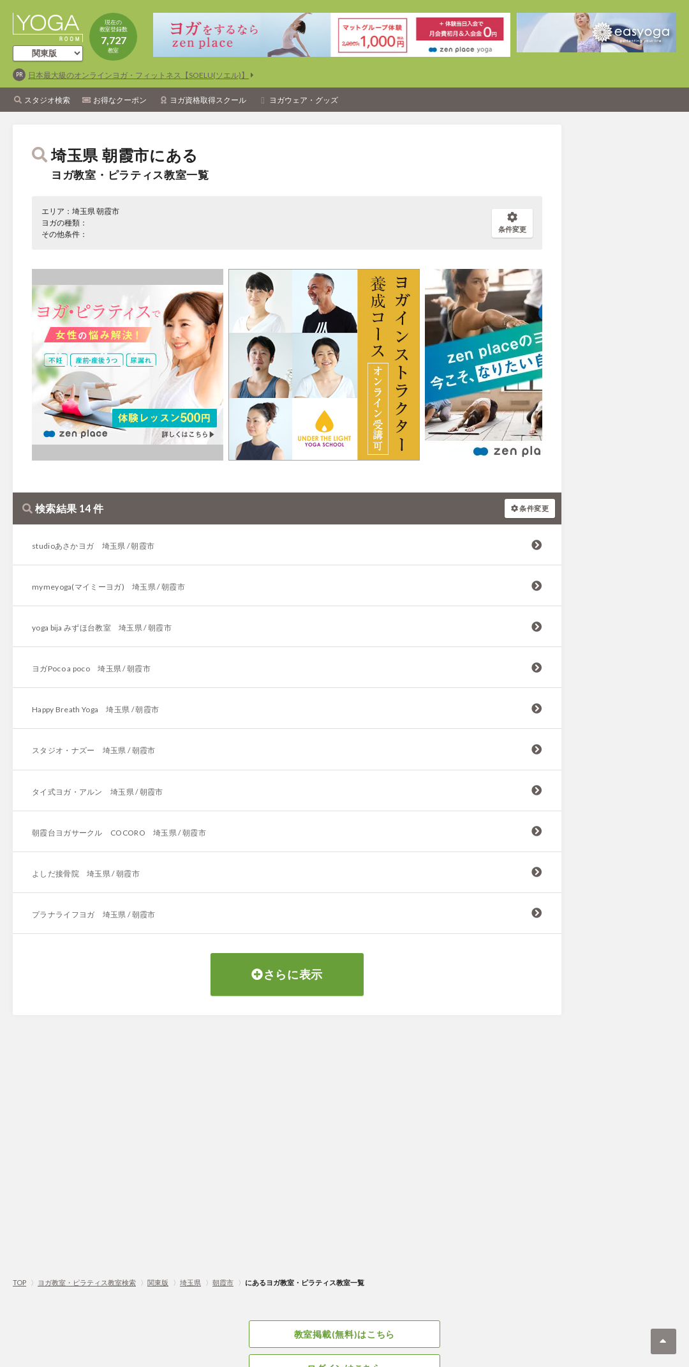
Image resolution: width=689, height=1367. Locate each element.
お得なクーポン (120, 100)
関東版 (157, 1282)
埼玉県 (190, 1282)
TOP (19, 1282)
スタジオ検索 (47, 100)
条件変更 (512, 222)
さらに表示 (287, 974)
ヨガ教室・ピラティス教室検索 (87, 1282)
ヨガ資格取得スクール (208, 100)
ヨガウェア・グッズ (303, 100)
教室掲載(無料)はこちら (344, 1334)
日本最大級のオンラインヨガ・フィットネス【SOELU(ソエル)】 (138, 75)
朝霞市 (222, 1282)
